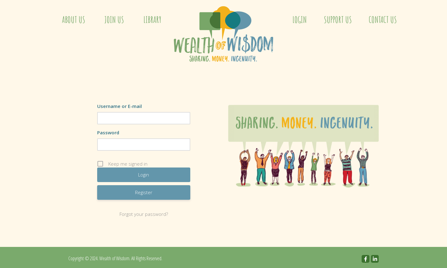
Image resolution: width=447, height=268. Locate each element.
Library (152, 19)
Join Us (114, 19)
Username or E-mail (119, 106)
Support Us (338, 19)
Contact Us (383, 19)
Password (108, 132)
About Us (73, 19)
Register (143, 192)
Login (299, 19)
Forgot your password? (144, 214)
